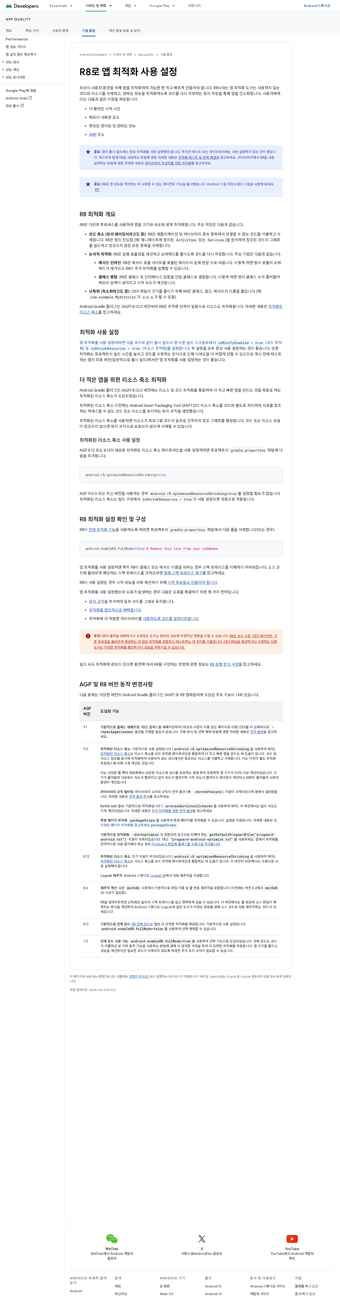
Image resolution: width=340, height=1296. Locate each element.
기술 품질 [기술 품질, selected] (88, 31)
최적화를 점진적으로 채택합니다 (115, 610)
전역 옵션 (257, 732)
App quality (18, 19)
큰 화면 (165, 1286)
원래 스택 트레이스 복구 (183, 573)
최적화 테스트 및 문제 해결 (197, 157)
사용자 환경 (60, 31)
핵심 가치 (32, 31)
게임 (118, 1286)
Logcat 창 (158, 875)
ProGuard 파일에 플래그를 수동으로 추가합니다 (186, 844)
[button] (31, 62)
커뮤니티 (194, 6)
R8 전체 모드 (141, 924)
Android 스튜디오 (317, 6)
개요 (9, 31)
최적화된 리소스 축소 (115, 754)
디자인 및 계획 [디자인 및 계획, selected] (96, 6)
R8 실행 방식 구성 (224, 664)
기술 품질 (166, 55)
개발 (128, 6)
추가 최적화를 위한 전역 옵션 (172, 811)
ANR (92, 134)
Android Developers (93, 55)
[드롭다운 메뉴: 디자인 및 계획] (112, 5)
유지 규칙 (96, 601)
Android (76, 1291)
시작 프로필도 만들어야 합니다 (192, 582)
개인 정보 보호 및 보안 (124, 31)
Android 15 (213, 1286)
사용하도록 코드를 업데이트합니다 (170, 618)
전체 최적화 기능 (102, 529)
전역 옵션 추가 (139, 796)
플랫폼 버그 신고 (306, 1286)
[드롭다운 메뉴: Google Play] (176, 5)
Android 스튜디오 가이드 (267, 1286)
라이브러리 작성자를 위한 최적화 (168, 163)
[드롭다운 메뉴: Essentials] (73, 5)
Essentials (58, 6)
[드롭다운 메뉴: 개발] (137, 5)
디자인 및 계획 (122, 55)
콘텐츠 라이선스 (139, 977)
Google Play (160, 6)
